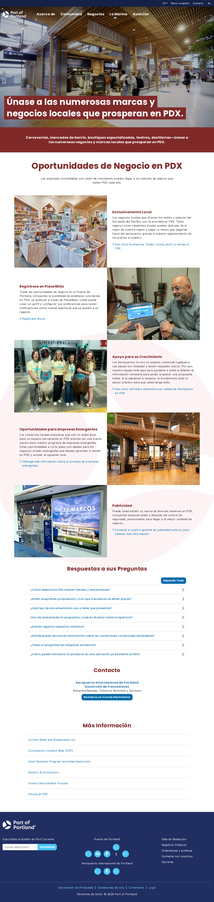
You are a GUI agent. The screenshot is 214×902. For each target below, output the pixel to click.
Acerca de (46, 14)
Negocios (95, 14)
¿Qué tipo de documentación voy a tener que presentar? (71, 608)
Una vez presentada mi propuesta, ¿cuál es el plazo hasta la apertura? (82, 617)
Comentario (136, 887)
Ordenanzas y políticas (177, 850)
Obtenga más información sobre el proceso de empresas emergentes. (60, 463)
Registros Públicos (174, 845)
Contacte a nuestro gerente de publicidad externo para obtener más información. (152, 532)
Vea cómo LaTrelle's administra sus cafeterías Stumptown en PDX (154, 391)
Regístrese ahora (33, 318)
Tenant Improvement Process (48, 783)
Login (152, 887)
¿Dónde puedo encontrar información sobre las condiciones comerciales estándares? (93, 636)
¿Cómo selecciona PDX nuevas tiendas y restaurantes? (70, 590)
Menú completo (180, 3)
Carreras (168, 862)
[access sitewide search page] (209, 3)
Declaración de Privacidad (75, 887)
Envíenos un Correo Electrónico (107, 697)
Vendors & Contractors (43, 772)
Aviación (141, 14)
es (164, 3)
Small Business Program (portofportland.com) (59, 761)
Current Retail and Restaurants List (51, 739)
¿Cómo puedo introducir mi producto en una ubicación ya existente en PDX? (85, 654)
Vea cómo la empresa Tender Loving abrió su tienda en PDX (152, 246)
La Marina (118, 14)
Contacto (198, 3)
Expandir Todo (173, 580)
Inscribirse (47, 847)
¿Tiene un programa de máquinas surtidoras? (63, 645)
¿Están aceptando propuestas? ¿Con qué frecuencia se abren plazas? (81, 599)
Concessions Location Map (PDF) (50, 750)
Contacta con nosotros (177, 856)
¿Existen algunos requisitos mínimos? (57, 627)
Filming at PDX (38, 794)
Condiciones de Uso (110, 887)
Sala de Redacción (174, 839)
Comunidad (71, 14)
